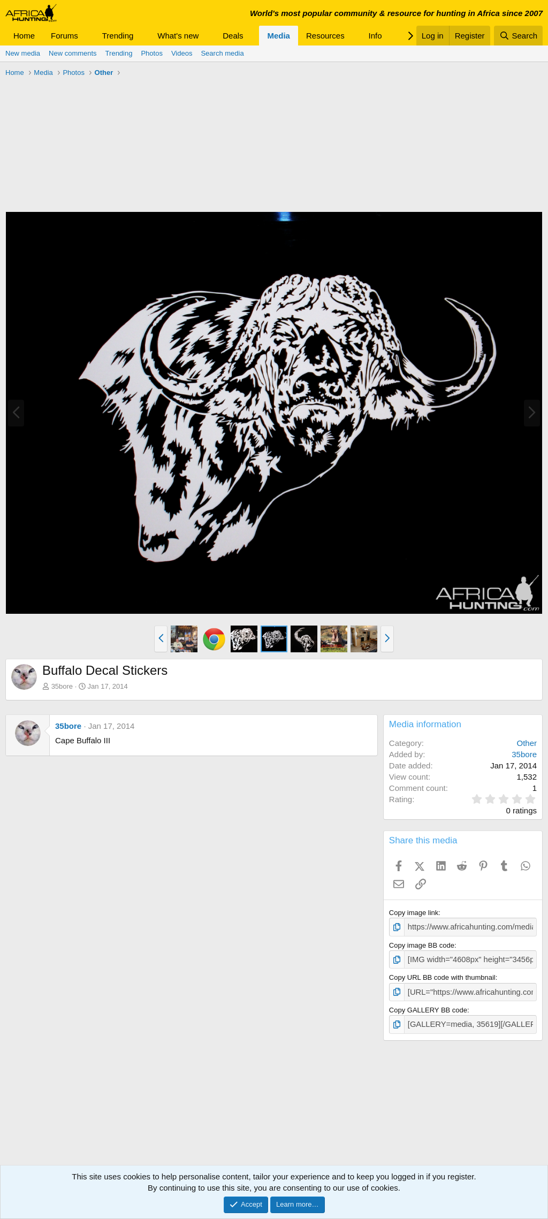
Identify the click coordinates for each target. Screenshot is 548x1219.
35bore (62, 686)
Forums (64, 35)
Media (278, 35)
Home (24, 35)
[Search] (518, 35)
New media (22, 53)
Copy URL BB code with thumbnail (442, 975)
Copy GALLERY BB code (428, 1006)
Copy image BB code (421, 944)
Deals (233, 35)
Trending (118, 35)
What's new (178, 35)
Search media (222, 53)
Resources (325, 35)
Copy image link (414, 913)
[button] (86, 35)
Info (375, 35)
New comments (73, 53)
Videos (182, 53)
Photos (151, 53)
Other (526, 743)
